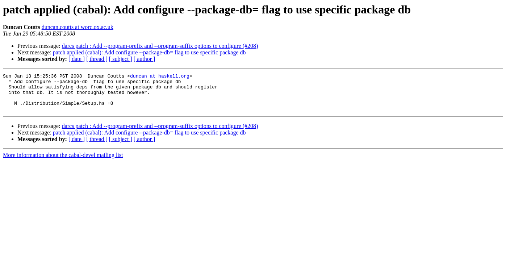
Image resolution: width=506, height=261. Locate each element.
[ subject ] (120, 59)
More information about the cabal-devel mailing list (63, 163)
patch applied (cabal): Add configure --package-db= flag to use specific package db (149, 52)
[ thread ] (97, 59)
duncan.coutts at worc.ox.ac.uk (77, 27)
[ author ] (144, 59)
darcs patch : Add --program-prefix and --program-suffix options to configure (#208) (160, 46)
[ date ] (76, 59)
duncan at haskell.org (159, 77)
